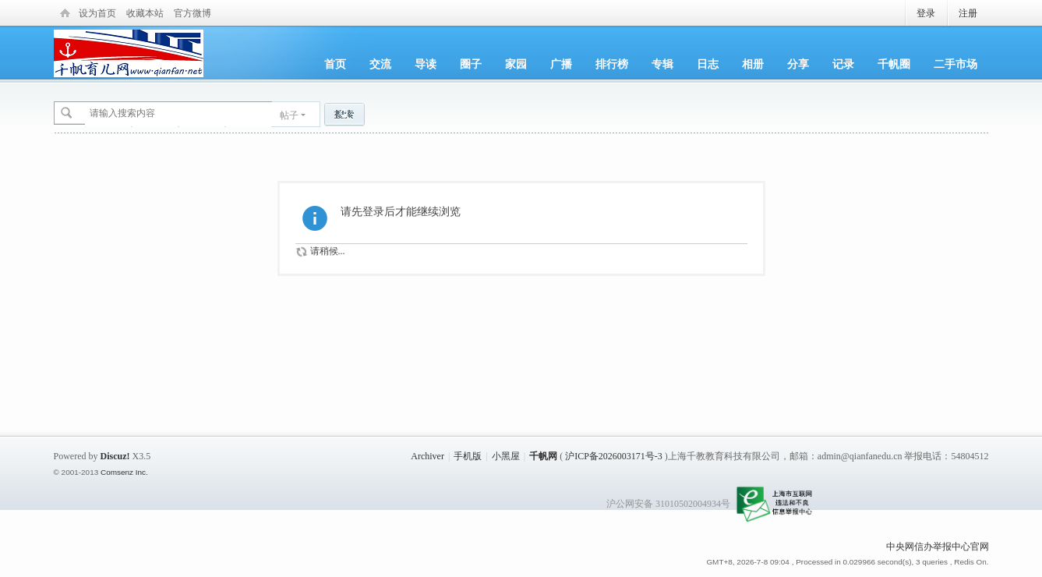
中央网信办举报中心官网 (937, 546)
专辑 (662, 64)
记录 (843, 64)
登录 (926, 13)
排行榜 (611, 64)
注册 (968, 13)
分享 (798, 64)
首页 (335, 64)
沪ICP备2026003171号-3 (613, 456)
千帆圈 (894, 64)
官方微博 (192, 13)
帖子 (289, 115)
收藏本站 (145, 13)
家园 (516, 64)
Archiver (427, 456)
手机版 (468, 456)
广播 (561, 64)
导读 (425, 64)
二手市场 (955, 64)
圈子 (471, 64)
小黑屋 (506, 456)
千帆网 (543, 456)
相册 (753, 64)
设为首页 (97, 13)
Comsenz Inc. (124, 472)
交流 (380, 64)
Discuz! (115, 456)
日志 (708, 64)
